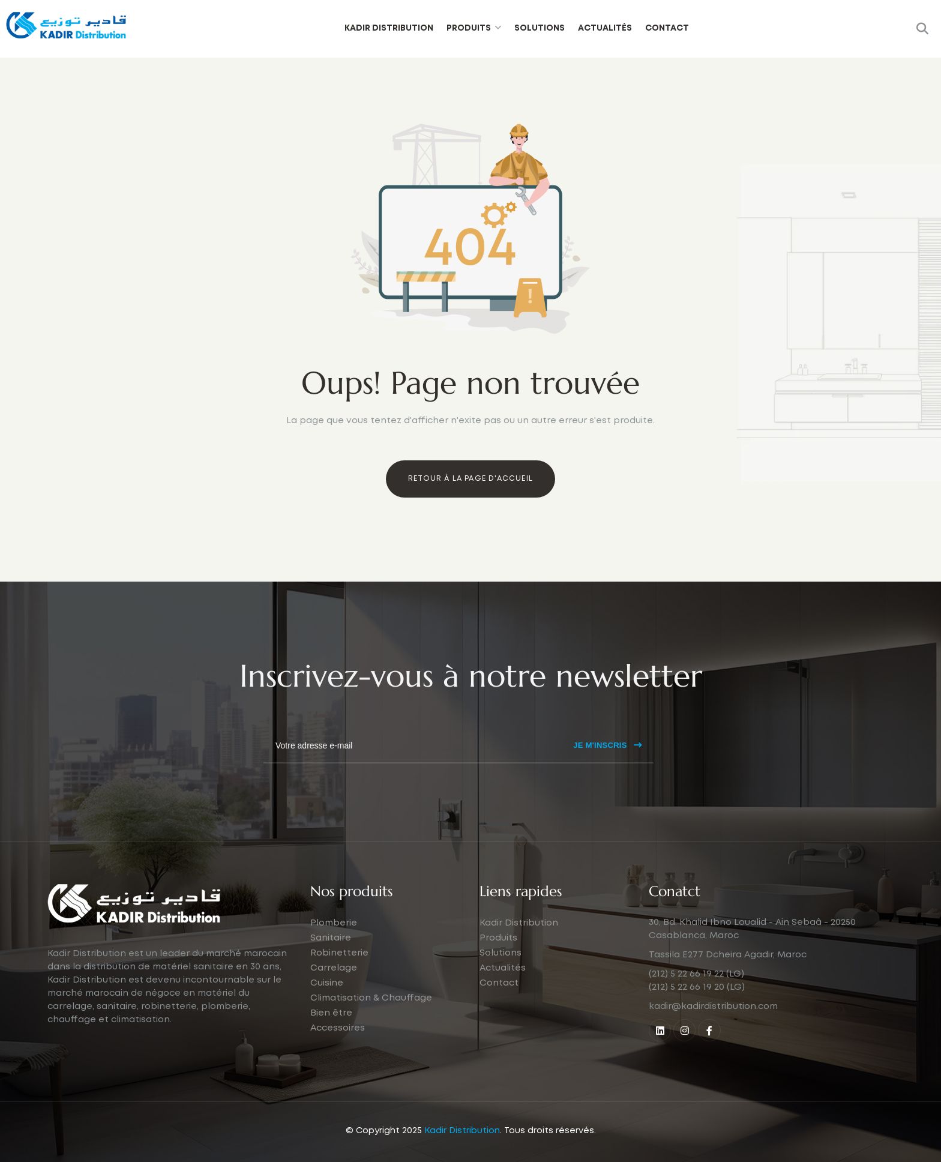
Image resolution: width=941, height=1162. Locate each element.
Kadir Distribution (388, 28)
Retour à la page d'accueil (470, 478)
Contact (667, 28)
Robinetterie (339, 978)
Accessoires (337, 1053)
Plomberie (333, 948)
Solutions (539, 28)
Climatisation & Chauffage (371, 1023)
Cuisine (326, 1008)
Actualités (605, 28)
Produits (468, 28)
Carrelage (333, 993)
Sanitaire (330, 963)
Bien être (331, 1038)
